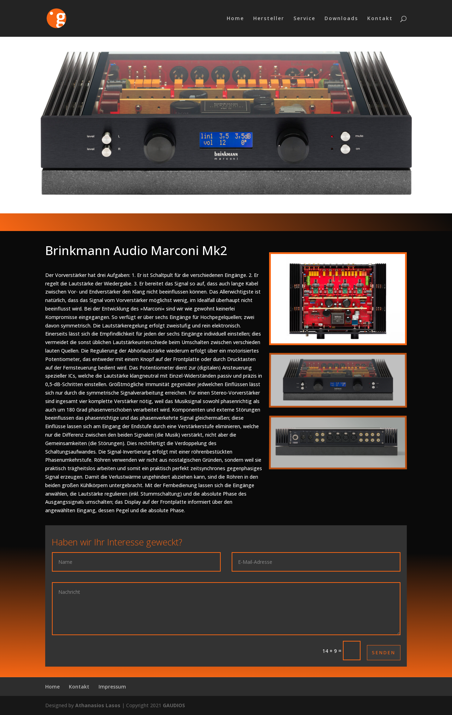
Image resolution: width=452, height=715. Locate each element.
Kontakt (380, 19)
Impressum (112, 686)
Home (235, 19)
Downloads (341, 19)
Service (304, 19)
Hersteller (268, 19)
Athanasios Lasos (97, 705)
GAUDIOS (174, 705)
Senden (384, 652)
